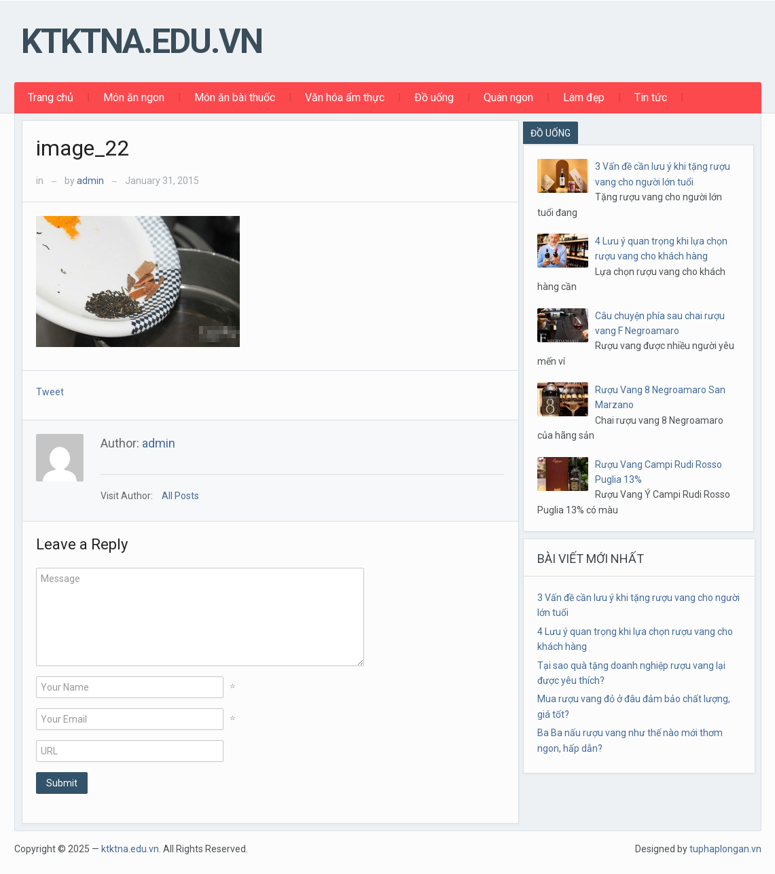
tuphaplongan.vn (725, 848)
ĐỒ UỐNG (550, 133)
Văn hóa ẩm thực (344, 97)
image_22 (83, 148)
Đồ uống (434, 97)
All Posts (180, 495)
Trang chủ (50, 97)
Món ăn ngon (133, 97)
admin (90, 180)
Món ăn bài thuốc (234, 97)
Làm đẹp (584, 97)
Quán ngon (508, 97)
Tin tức (650, 97)
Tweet (50, 391)
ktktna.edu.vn (141, 41)
